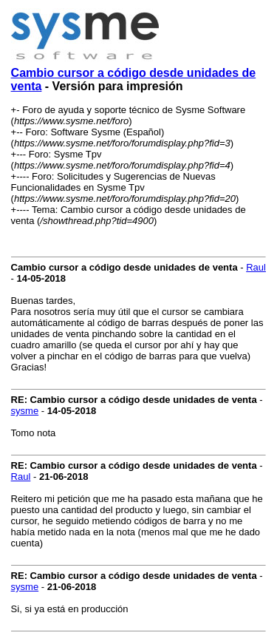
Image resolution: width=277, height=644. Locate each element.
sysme (25, 410)
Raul (256, 267)
